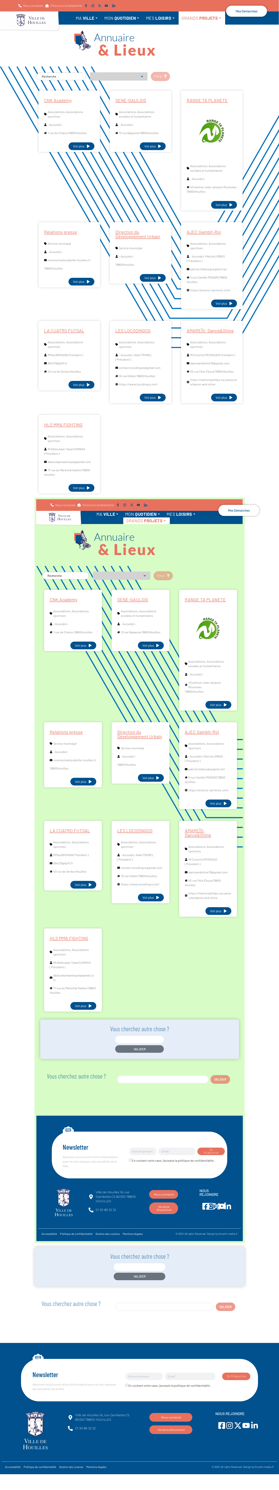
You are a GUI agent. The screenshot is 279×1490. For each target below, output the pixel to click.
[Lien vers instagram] (93, 5)
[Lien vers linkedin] (114, 5)
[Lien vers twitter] (100, 5)
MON (121, 18)
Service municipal (59, 243)
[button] (63, 5)
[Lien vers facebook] (86, 5)
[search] (163, 1079)
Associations (56, 112)
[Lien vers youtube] (107, 5)
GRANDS (201, 18)
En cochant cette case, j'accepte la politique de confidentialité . (173, 1160)
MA (87, 18)
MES (160, 18)
